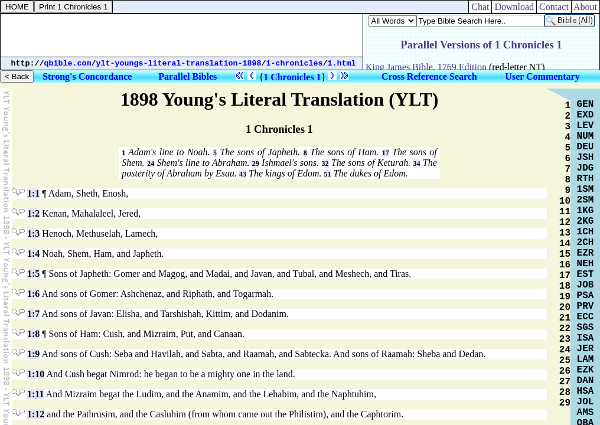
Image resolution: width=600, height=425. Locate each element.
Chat (480, 7)
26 (564, 371)
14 (564, 243)
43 (242, 174)
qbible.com (68, 63)
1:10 (35, 374)
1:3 (33, 233)
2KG (585, 221)
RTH (585, 179)
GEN (585, 104)
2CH (585, 242)
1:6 (33, 294)
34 (416, 163)
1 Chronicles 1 (292, 77)
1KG (585, 210)
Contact (554, 7)
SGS (585, 327)
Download (514, 7)
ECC (585, 317)
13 (564, 233)
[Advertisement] (182, 35)
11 (564, 212)
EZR (585, 253)
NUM (585, 136)
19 (564, 297)
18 (564, 286)
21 (564, 318)
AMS (585, 412)
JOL (585, 402)
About (585, 7)
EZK (585, 370)
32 (325, 163)
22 (564, 328)
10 (564, 201)
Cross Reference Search (429, 76)
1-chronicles (294, 63)
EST (585, 274)
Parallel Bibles (187, 76)
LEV (585, 125)
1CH (585, 232)
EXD (585, 115)
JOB (585, 285)
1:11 (35, 394)
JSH (585, 157)
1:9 (33, 354)
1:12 (35, 414)
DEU (585, 147)
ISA (585, 338)
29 (255, 163)
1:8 (33, 334)
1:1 (33, 193)
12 (564, 222)
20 (564, 307)
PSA (585, 295)
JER (585, 349)
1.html (342, 63)
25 (564, 360)
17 (385, 153)
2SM (585, 200)
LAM (585, 359)
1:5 (33, 274)
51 (327, 174)
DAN (585, 380)
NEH (585, 264)
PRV (585, 306)
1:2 (33, 213)
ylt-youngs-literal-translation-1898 (179, 63)
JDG (585, 168)
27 (564, 382)
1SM (585, 189)
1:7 (33, 314)
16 (564, 265)
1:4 (33, 254)
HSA (585, 391)
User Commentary (542, 76)
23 (564, 339)
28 (564, 392)
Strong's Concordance (87, 76)
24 (150, 163)
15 (564, 254)
